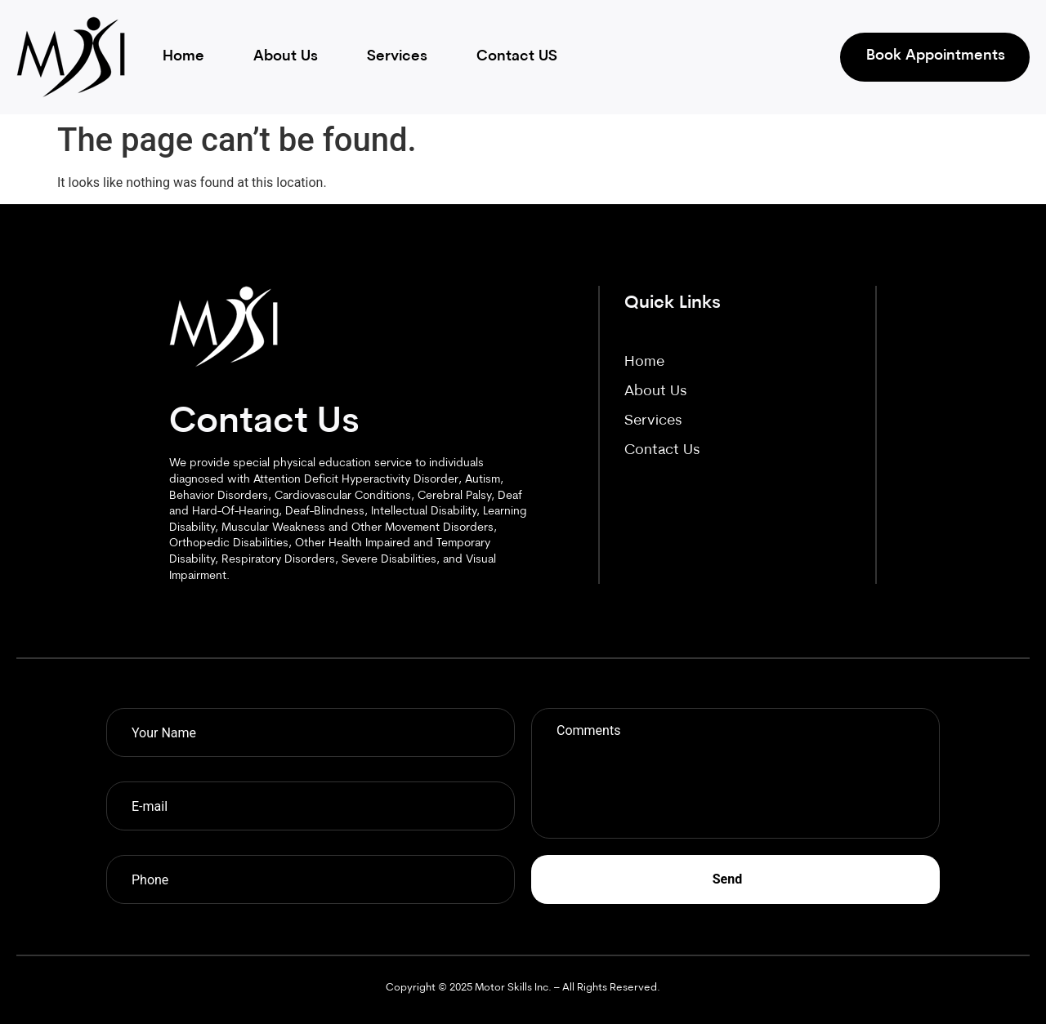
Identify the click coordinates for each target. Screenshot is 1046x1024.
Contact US (516, 57)
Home (183, 57)
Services (397, 57)
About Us (285, 57)
